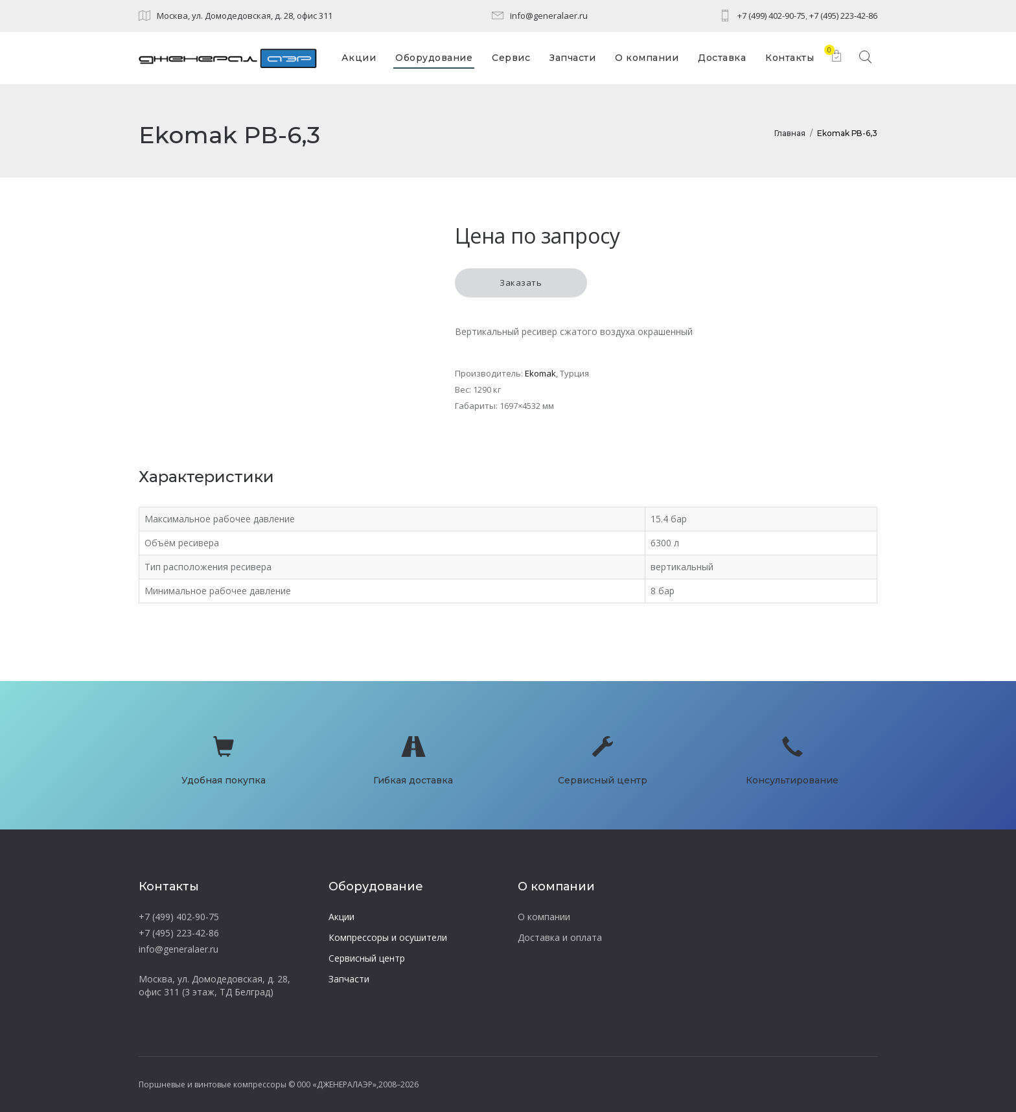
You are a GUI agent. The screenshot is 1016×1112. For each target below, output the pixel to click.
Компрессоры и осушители (388, 937)
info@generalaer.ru (549, 15)
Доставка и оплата (560, 937)
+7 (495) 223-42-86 (843, 15)
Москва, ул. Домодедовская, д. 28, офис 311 (244, 15)
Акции (341, 916)
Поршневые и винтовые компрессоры (212, 1084)
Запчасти (349, 979)
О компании (544, 916)
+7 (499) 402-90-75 (771, 15)
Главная (789, 133)
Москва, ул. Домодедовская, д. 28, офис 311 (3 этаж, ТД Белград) (214, 985)
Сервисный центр (367, 958)
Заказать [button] (521, 282)
